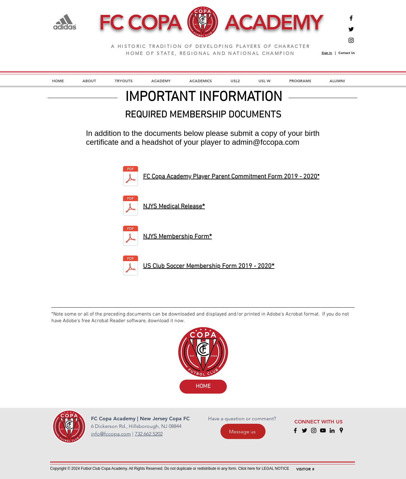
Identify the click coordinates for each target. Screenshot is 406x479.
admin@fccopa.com (265, 142)
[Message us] (242, 431)
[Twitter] (351, 29)
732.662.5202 (149, 434)
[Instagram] (351, 40)
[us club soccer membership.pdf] (130, 266)
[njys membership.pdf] (130, 236)
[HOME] (203, 387)
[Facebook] (351, 18)
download (159, 321)
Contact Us (346, 53)
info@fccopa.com (111, 434)
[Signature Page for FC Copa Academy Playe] (130, 177)
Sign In (327, 53)
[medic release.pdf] (130, 206)
